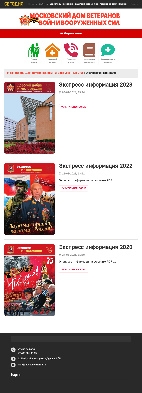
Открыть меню (71, 33)
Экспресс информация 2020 (96, 247)
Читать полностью (73, 107)
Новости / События (77, 4)
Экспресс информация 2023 (96, 84)
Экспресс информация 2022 (96, 166)
